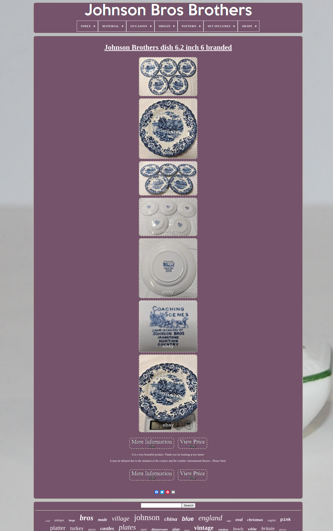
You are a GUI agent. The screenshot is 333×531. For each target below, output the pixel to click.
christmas (255, 520)
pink (285, 519)
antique (59, 520)
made (102, 519)
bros (86, 518)
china (170, 519)
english (272, 520)
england (210, 518)
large (72, 520)
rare (229, 521)
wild (47, 520)
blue (188, 518)
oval (239, 519)
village (120, 518)
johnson (147, 517)
